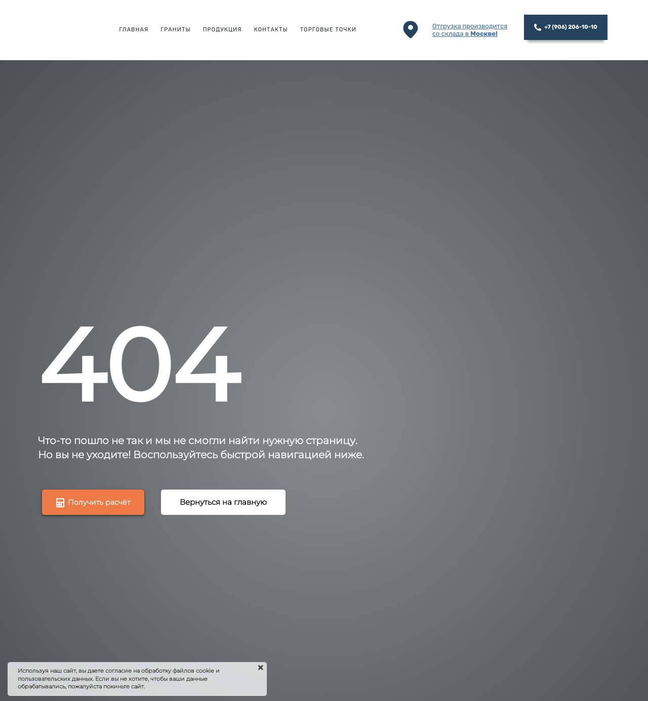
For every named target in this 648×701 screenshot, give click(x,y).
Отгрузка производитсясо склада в (470, 30)
